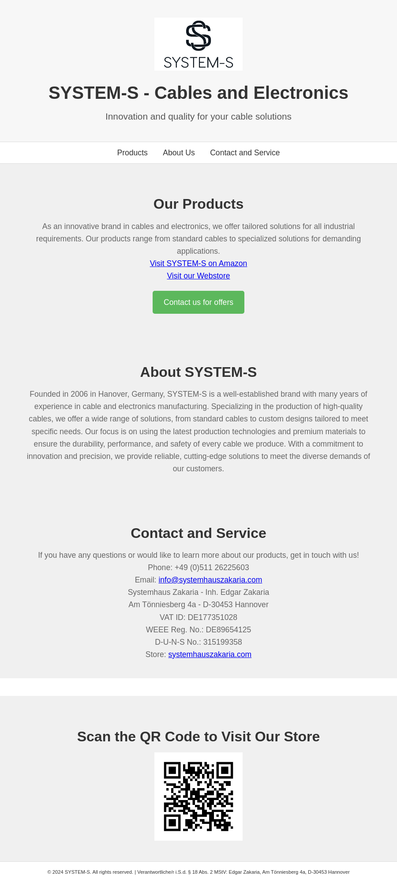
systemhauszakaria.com (210, 654)
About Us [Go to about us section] (179, 152)
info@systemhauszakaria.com (210, 579)
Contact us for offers (198, 302)
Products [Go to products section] (132, 152)
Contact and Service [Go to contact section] (245, 152)
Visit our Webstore (198, 275)
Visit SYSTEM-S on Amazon (198, 263)
